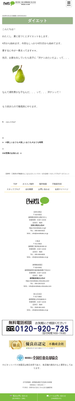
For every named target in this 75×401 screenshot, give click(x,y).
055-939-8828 (40, 254)
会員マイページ (61, 189)
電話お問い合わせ (19, 397)
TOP (15, 184)
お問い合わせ (44, 189)
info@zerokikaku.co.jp (40, 233)
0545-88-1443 (40, 307)
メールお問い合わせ (56, 397)
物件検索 (43, 184)
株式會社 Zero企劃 (39, 387)
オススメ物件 (28, 184)
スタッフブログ (10, 122)
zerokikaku (21, 16)
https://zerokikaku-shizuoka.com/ (37, 281)
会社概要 (29, 189)
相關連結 (33, 385)
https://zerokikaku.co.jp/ (37, 228)
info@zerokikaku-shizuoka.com (40, 286)
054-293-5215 (40, 283)
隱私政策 (41, 385)
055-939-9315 (40, 231)
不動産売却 (57, 184)
